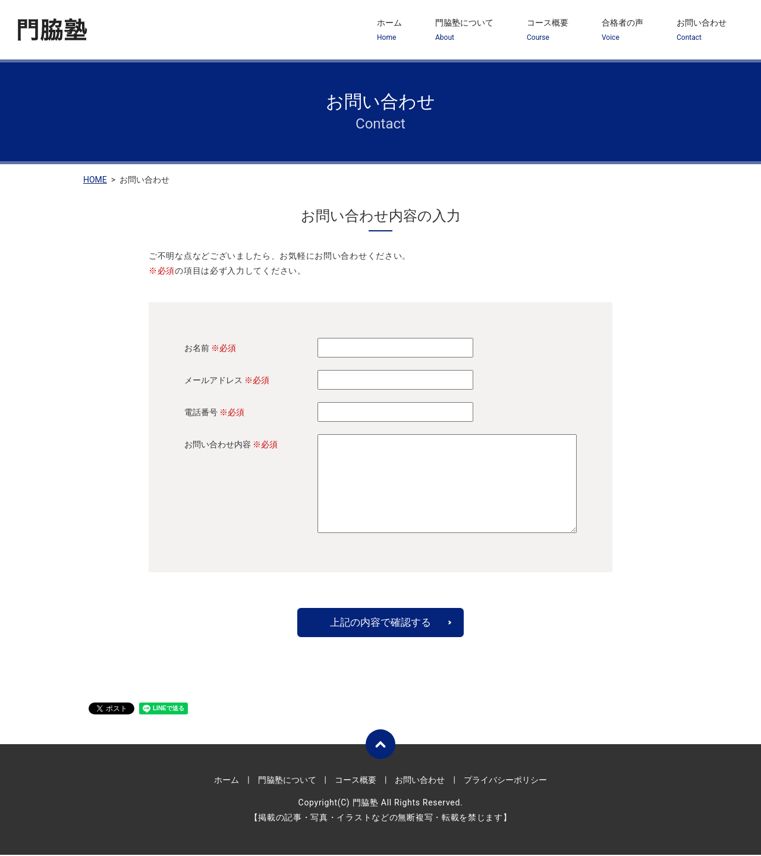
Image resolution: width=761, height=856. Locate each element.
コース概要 (547, 30)
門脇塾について (464, 30)
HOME (95, 179)
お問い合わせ (702, 30)
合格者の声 (622, 30)
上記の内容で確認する (380, 622)
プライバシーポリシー (505, 780)
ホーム (389, 30)
